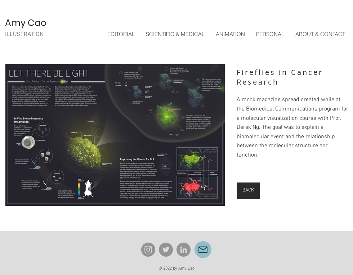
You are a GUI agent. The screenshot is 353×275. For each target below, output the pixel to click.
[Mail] (203, 249)
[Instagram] (148, 250)
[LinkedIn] (183, 250)
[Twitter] (166, 250)
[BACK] (248, 190)
